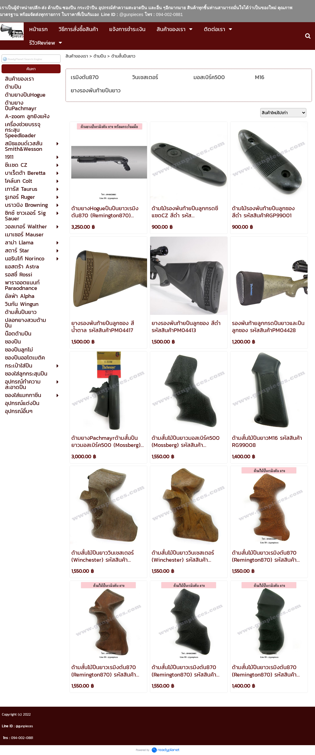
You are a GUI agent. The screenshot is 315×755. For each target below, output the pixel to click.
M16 (259, 77)
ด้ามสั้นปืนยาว (123, 56)
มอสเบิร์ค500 (209, 77)
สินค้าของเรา (77, 56)
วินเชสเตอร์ (145, 77)
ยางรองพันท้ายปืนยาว (96, 90)
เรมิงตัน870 (85, 77)
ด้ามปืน (100, 56)
